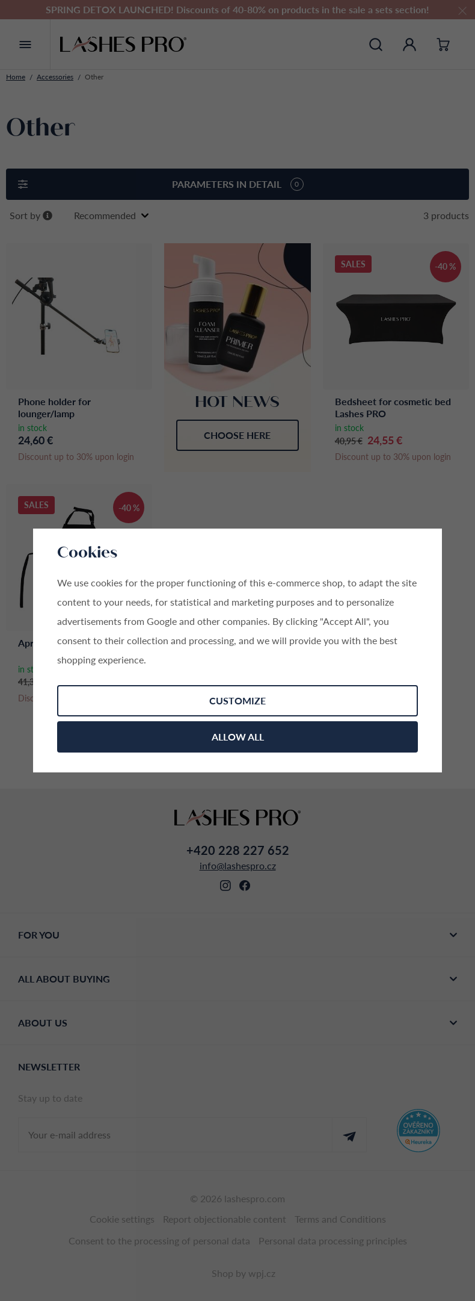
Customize (237, 700)
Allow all (238, 737)
